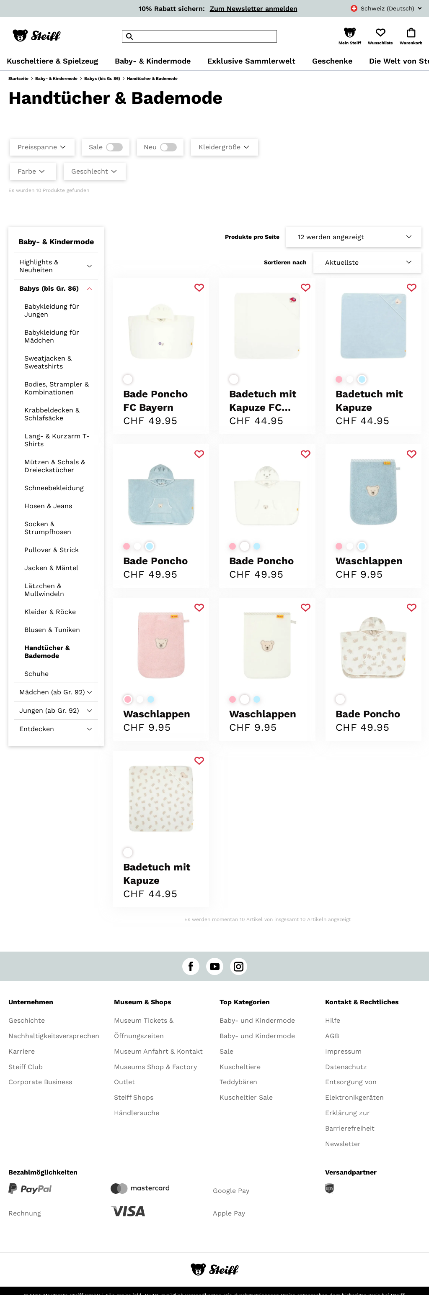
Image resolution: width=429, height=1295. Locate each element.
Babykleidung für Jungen (51, 310)
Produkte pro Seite (252, 236)
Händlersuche (136, 1113)
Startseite (18, 78)
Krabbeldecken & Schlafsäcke (52, 414)
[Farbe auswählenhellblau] (362, 379)
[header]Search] (199, 36)
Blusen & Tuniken (52, 630)
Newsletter (343, 1144)
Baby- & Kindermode (56, 78)
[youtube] (214, 966)
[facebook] (190, 966)
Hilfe (332, 1020)
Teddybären (238, 1082)
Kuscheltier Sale (246, 1097)
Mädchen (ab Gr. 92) (52, 692)
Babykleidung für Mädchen (51, 336)
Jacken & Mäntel (51, 568)
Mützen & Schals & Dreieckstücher (54, 466)
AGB (332, 1036)
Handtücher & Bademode (47, 652)
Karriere (21, 1051)
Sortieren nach (285, 262)
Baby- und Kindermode (257, 1020)
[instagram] (238, 966)
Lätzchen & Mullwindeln (44, 590)
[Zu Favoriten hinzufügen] (199, 288)
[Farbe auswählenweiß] (127, 379)
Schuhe (36, 674)
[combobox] (377, 8)
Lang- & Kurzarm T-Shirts (57, 440)
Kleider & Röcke (50, 612)
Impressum (343, 1051)
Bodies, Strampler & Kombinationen (56, 388)
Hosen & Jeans (48, 506)
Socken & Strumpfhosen (47, 528)
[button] (350, 36)
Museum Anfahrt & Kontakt (158, 1051)
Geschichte (26, 1020)
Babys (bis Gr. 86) (102, 78)
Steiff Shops (133, 1097)
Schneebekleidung (54, 488)
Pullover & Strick (51, 550)
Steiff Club (25, 1067)
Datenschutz (346, 1067)
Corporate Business (40, 1082)
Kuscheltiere (240, 1067)
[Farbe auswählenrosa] (339, 379)
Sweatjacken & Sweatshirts (48, 362)
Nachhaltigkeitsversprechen (53, 1036)
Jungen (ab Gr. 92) (49, 710)
